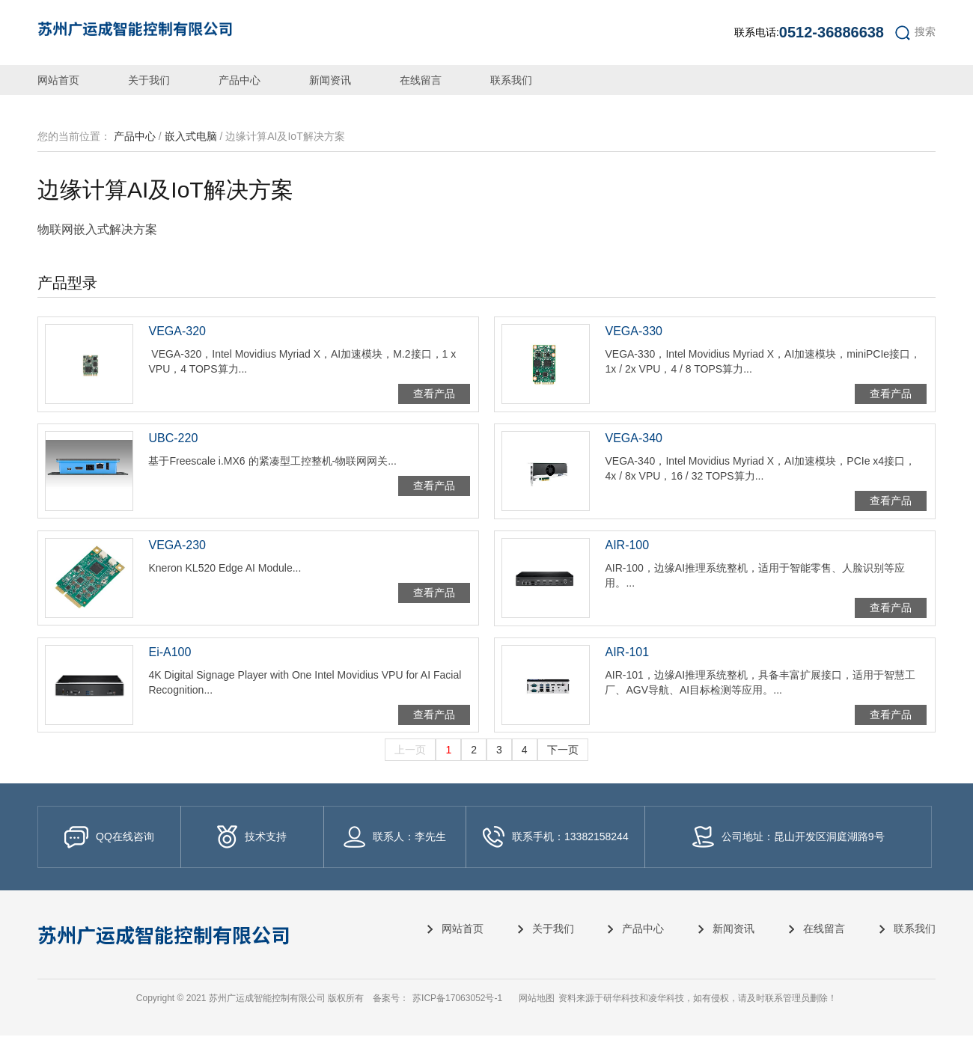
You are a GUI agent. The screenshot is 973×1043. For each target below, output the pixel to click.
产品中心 (239, 80)
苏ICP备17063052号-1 (457, 1005)
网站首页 (58, 80)
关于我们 (149, 80)
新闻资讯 (330, 80)
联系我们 (511, 80)
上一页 (410, 757)
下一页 (563, 757)
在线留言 (421, 80)
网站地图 (537, 1005)
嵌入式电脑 (191, 136)
